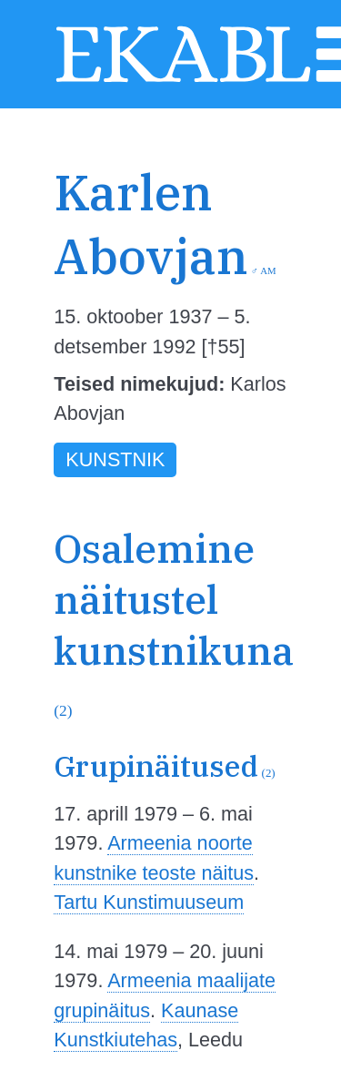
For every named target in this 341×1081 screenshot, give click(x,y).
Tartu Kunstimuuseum (149, 902)
